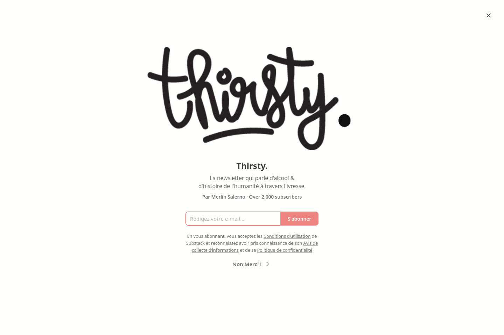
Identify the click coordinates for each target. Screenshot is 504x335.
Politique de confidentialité (284, 250)
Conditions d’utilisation (287, 236)
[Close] (489, 15)
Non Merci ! (251, 264)
